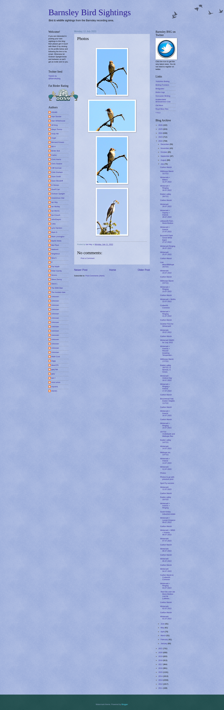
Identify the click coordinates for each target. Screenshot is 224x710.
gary (53, 374)
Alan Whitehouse (58, 121)
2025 (160, 129)
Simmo (54, 275)
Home (112, 269)
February (164, 639)
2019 (160, 656)
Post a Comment (87, 258)
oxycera (54, 387)
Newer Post (80, 269)
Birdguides (160, 89)
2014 (160, 676)
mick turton (55, 382)
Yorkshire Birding (162, 81)
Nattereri (54, 249)
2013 (160, 680)
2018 (160, 660)
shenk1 (54, 391)
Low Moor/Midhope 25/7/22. (167, 264)
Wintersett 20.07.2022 (165, 331)
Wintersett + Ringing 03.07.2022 (165, 585)
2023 (160, 137)
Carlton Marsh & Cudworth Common (166, 577)
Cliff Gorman (56, 168)
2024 (160, 133)
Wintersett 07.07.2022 (165, 540)
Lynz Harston (56, 228)
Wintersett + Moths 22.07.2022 (168, 300)
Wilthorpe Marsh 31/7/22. (167, 172)
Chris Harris (56, 159)
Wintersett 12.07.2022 (165, 468)
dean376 (54, 365)
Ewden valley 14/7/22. (165, 441)
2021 (160, 648)
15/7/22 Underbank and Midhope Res (167, 434)
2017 (160, 664)
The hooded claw (58, 292)
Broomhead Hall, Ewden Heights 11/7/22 (167, 401)
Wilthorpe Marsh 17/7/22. (167, 360)
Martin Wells (56, 241)
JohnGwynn (56, 219)
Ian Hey (54, 202)
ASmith (54, 112)
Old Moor (159, 105)
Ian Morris (55, 211)
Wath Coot (55, 357)
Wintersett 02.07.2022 (165, 607)
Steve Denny (56, 279)
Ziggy (53, 361)
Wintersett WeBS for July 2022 (167, 341)
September (165, 156)
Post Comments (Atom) (95, 276)
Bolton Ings (160, 92)
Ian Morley (55, 206)
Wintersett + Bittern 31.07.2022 (165, 179)
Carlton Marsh (166, 167)
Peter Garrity (56, 271)
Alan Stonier (56, 116)
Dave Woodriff (57, 181)
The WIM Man (57, 288)
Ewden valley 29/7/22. (165, 195)
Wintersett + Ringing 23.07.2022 (165, 289)
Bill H (53, 146)
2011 (160, 688)
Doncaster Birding (163, 96)
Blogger (125, 704)
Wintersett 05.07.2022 (165, 560)
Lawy (53, 224)
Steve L (54, 284)
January (164, 643)
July (162, 164)
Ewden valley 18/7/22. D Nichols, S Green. (165, 368)
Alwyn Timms (56, 129)
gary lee (54, 369)
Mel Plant (55, 245)
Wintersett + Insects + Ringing (165, 505)
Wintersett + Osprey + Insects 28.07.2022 (165, 213)
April (163, 632)
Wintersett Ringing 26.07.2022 (167, 247)
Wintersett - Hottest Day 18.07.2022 (166, 378)
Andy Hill (55, 134)
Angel (53, 138)
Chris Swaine (56, 164)
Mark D (54, 232)
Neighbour (55, 254)
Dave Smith (56, 176)
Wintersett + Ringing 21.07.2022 (165, 313)
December (165, 144)
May (163, 628)
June (163, 624)
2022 (160, 141)
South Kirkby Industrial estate (167, 513)
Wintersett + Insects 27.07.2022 (165, 229)
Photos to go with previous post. (167, 478)
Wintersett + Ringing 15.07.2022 (165, 425)
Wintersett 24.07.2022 (165, 272)
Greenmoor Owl (57, 198)
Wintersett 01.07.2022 (165, 617)
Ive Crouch (55, 215)
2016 (160, 668)
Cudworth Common (165, 306)
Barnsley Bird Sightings (89, 12)
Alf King (54, 125)
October (164, 152)
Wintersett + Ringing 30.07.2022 (165, 188)
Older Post (144, 269)
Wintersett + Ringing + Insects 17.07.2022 (165, 387)
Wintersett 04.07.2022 (165, 570)
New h (54, 258)
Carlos (54, 155)
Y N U (158, 113)
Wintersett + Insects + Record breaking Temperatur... (166, 350)
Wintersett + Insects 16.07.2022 (165, 413)
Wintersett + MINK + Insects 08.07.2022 (167, 532)
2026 (160, 125)
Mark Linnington (57, 236)
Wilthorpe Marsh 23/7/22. (167, 282)
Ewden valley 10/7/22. (165, 498)
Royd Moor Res (162, 109)
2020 (160, 652)
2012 (160, 684)
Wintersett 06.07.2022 (165, 550)
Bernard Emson (57, 142)
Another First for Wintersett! (166, 325)
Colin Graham (57, 172)
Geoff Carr (55, 189)
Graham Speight (58, 194)
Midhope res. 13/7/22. (165, 453)
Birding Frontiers (162, 85)
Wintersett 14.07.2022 (165, 447)
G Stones (55, 185)
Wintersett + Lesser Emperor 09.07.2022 (167, 520)
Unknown (55, 296)
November (165, 148)
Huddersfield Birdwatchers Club (163, 100)
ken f (53, 378)
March (163, 635)
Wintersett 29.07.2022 (165, 205)
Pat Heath (55, 266)
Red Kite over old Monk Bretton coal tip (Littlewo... (167, 595)
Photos (163, 473)
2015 (160, 672)
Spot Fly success (167, 483)
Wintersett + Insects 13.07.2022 (165, 461)
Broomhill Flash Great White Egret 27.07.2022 (166, 238)
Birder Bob (55, 151)
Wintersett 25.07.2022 (165, 253)
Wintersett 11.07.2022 (165, 488)
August (164, 160)
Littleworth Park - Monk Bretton (167, 222)
